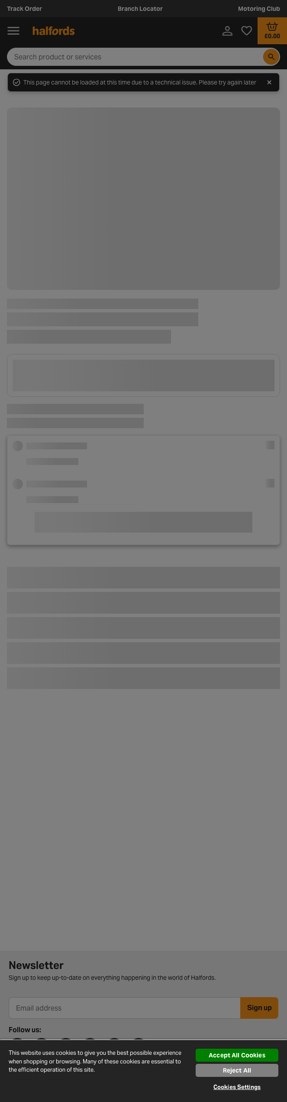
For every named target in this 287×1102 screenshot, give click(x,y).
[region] (143, 1070)
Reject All (237, 1070)
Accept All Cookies (237, 1055)
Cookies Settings (237, 1087)
